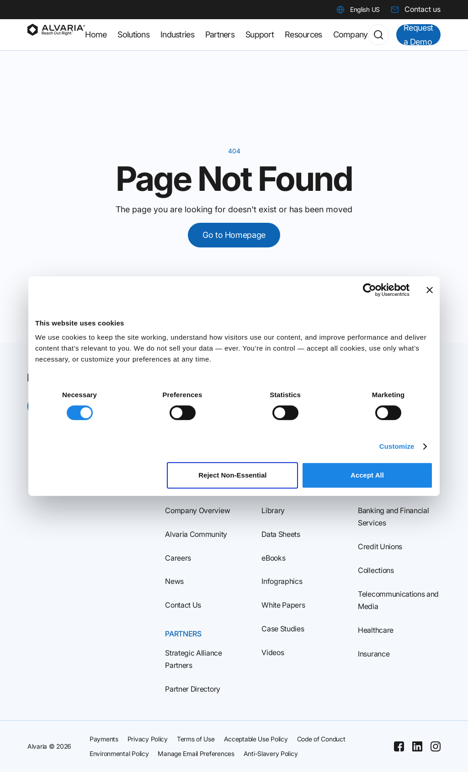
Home (95, 34)
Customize (397, 446)
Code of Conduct (321, 739)
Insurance (373, 653)
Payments (104, 739)
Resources (303, 34)
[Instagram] (436, 746)
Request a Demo (418, 34)
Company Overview (197, 510)
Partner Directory (192, 688)
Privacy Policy (148, 739)
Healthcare (376, 630)
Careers (178, 557)
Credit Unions (380, 546)
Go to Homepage (234, 235)
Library (273, 510)
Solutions (133, 34)
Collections (376, 570)
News (174, 581)
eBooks (273, 557)
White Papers (283, 604)
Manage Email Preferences (196, 753)
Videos (272, 652)
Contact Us (183, 604)
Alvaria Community (196, 534)
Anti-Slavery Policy (271, 753)
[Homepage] (56, 35)
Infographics (281, 581)
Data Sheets (280, 534)
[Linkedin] (417, 746)
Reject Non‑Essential (232, 475)
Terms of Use (196, 739)
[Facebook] (399, 746)
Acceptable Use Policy (256, 739)
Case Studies (282, 628)
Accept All (367, 475)
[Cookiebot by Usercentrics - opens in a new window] (370, 290)
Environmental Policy (119, 753)
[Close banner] (429, 290)
